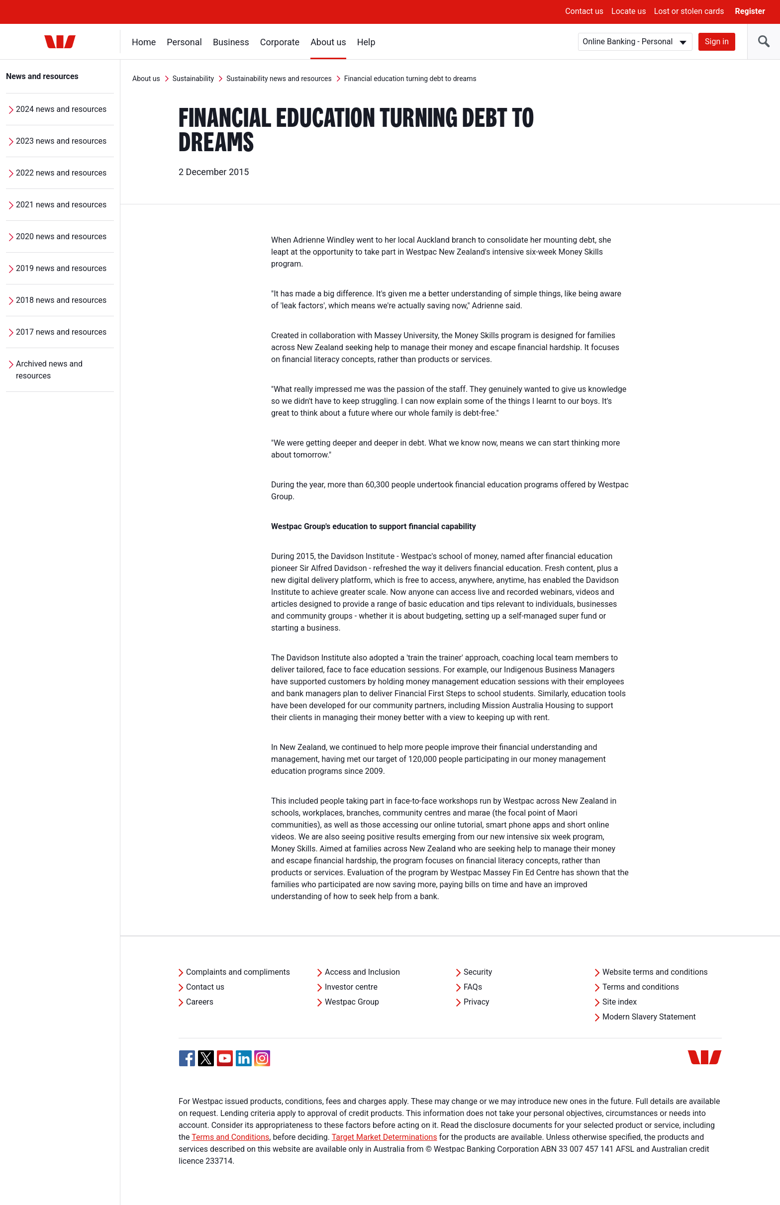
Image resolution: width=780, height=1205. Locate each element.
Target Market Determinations (384, 1137)
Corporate (279, 42)
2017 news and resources (61, 332)
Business (231, 42)
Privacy (476, 1002)
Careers (199, 1002)
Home (144, 42)
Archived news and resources (49, 369)
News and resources (42, 76)
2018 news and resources (61, 300)
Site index (619, 1002)
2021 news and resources (61, 204)
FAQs (473, 987)
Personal (184, 42)
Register (750, 11)
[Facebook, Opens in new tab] (187, 1058)
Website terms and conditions (655, 972)
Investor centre (351, 987)
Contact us (584, 11)
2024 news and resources (61, 109)
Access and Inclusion (362, 972)
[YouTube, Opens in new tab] (224, 1058)
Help (366, 42)
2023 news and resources (61, 141)
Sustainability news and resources (279, 79)
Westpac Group (352, 1002)
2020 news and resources (61, 236)
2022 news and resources (61, 173)
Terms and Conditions (230, 1137)
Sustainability (193, 79)
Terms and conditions (640, 987)
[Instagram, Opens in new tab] (262, 1063)
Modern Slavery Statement (649, 1016)
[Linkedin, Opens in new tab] (243, 1058)
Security (478, 972)
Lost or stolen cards (689, 11)
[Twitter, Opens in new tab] (205, 1058)
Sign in (717, 41)
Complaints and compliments (238, 972)
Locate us (628, 11)
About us (328, 42)
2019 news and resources (61, 268)
